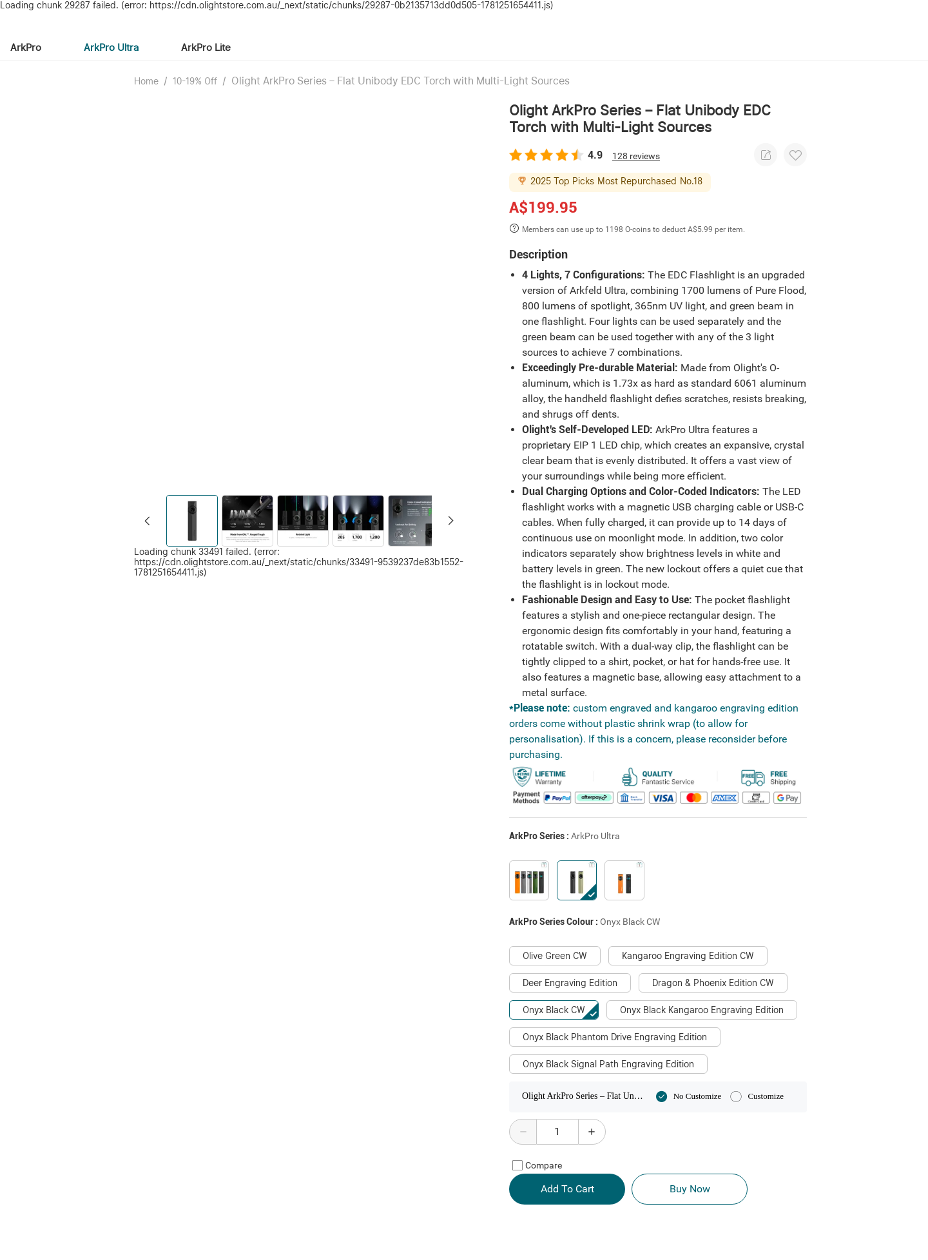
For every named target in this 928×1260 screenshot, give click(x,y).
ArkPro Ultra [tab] (111, 68)
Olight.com (69, 11)
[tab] (187, 37)
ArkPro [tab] (25, 68)
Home (146, 102)
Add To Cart (567, 1193)
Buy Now (690, 1193)
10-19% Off (195, 102)
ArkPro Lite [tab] (206, 68)
